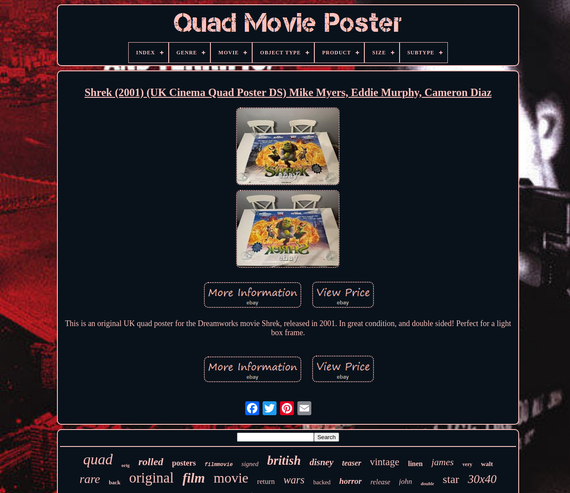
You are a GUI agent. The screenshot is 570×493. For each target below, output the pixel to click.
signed (249, 463)
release (380, 482)
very (468, 464)
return (266, 481)
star (451, 479)
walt (487, 463)
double (427, 483)
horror (350, 481)
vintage (385, 461)
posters (184, 463)
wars (294, 480)
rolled (150, 461)
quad (98, 459)
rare (90, 479)
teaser (351, 463)
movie (230, 478)
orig (125, 465)
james (442, 461)
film (194, 478)
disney (321, 462)
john (405, 481)
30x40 (482, 479)
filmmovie (219, 465)
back (114, 482)
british (284, 460)
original (151, 478)
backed (322, 482)
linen (415, 463)
